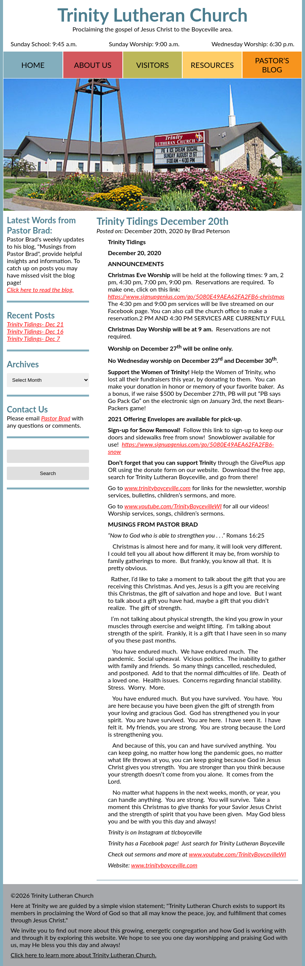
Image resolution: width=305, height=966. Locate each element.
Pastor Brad (55, 418)
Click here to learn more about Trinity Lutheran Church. (83, 954)
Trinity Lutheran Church (152, 14)
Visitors (152, 64)
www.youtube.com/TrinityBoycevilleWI (173, 506)
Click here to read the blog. (40, 289)
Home (32, 64)
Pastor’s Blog (272, 65)
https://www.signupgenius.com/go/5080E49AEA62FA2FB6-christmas (196, 296)
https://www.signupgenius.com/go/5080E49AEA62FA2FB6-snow (191, 448)
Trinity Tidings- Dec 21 (35, 324)
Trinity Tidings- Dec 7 (33, 338)
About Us (92, 64)
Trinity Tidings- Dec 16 (35, 331)
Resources (212, 64)
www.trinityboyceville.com (157, 487)
